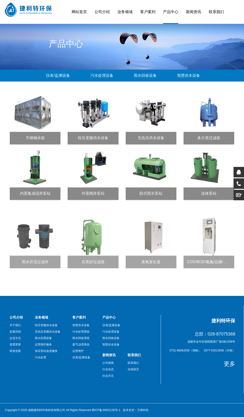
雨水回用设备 (43, 338)
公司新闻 (108, 363)
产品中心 (170, 12)
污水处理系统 (81, 331)
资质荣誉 (15, 344)
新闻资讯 (193, 12)
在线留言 (133, 369)
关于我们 (15, 325)
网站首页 (79, 12)
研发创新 (15, 351)
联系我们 (216, 12)
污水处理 (40, 357)
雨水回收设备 (145, 75)
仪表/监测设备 (58, 75)
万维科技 (143, 410)
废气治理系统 (81, 344)
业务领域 (125, 12)
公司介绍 (102, 12)
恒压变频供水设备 (46, 325)
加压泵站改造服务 (46, 351)
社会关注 (108, 375)
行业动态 (108, 369)
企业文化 (15, 338)
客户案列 (147, 12)
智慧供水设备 (188, 75)
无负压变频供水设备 (47, 331)
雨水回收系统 (81, 338)
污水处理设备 (101, 75)
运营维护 (78, 351)
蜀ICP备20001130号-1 (106, 410)
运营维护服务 (43, 344)
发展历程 (15, 331)
